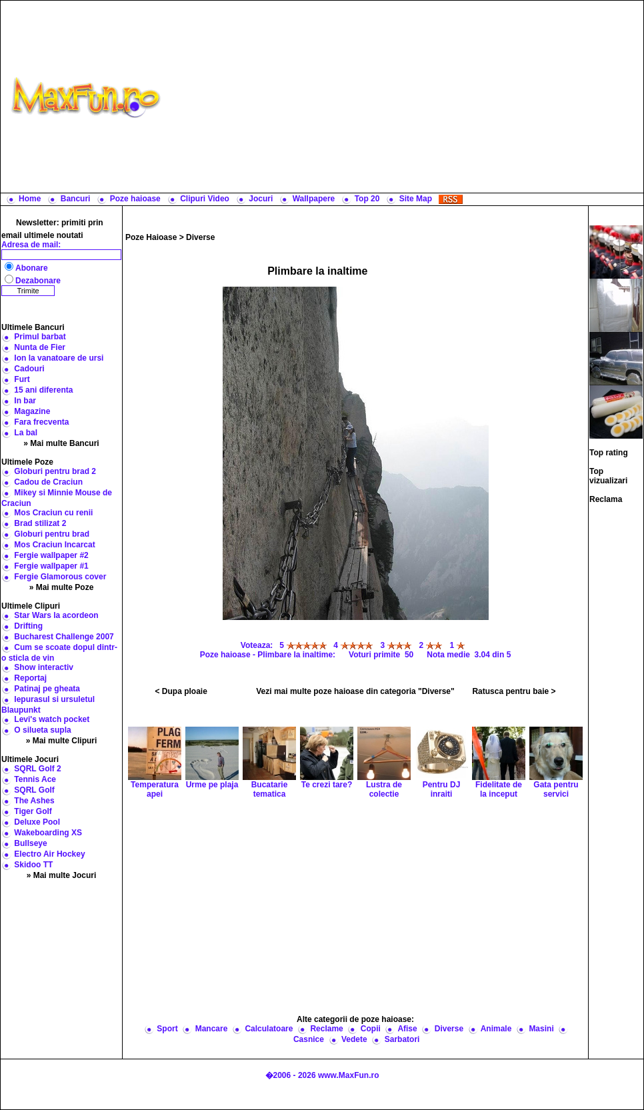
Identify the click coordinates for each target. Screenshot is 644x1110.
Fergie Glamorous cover (60, 576)
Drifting (28, 626)
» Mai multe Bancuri (61, 443)
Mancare (211, 1028)
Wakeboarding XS (48, 832)
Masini (541, 1028)
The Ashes (34, 800)
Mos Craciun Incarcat (54, 544)
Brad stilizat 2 (40, 523)
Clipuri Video (204, 198)
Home (30, 198)
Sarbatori (402, 1039)
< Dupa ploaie (181, 691)
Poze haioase (135, 198)
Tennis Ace (35, 779)
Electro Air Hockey (49, 854)
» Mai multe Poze (61, 587)
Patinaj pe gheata (47, 688)
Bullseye (30, 843)
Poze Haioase (151, 237)
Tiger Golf (32, 811)
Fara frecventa (41, 422)
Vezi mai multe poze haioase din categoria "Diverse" (355, 691)
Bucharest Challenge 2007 (63, 636)
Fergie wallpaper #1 (51, 566)
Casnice (308, 1039)
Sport (167, 1028)
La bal (25, 432)
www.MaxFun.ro (348, 1075)
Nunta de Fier (39, 347)
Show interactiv (43, 667)
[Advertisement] (405, 96)
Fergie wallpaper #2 (51, 555)
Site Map (415, 198)
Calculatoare (269, 1028)
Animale (496, 1028)
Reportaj (30, 678)
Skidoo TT (33, 864)
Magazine (32, 411)
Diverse (200, 237)
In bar (25, 400)
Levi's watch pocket (51, 719)
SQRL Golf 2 (37, 768)
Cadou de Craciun (48, 482)
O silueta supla (42, 730)
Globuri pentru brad (51, 534)
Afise (407, 1028)
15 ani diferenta (43, 390)
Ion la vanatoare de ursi (58, 358)
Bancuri (76, 198)
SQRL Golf (34, 790)
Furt (21, 379)
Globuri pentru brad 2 (55, 471)
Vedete (354, 1039)
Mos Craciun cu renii (53, 512)
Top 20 (367, 198)
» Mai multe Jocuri (62, 875)
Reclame (326, 1028)
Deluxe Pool (37, 822)
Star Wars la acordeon (56, 615)
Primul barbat (39, 336)
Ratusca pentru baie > (513, 691)
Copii (371, 1028)
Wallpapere (314, 198)
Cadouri (29, 368)
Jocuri (261, 198)
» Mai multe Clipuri (61, 740)
